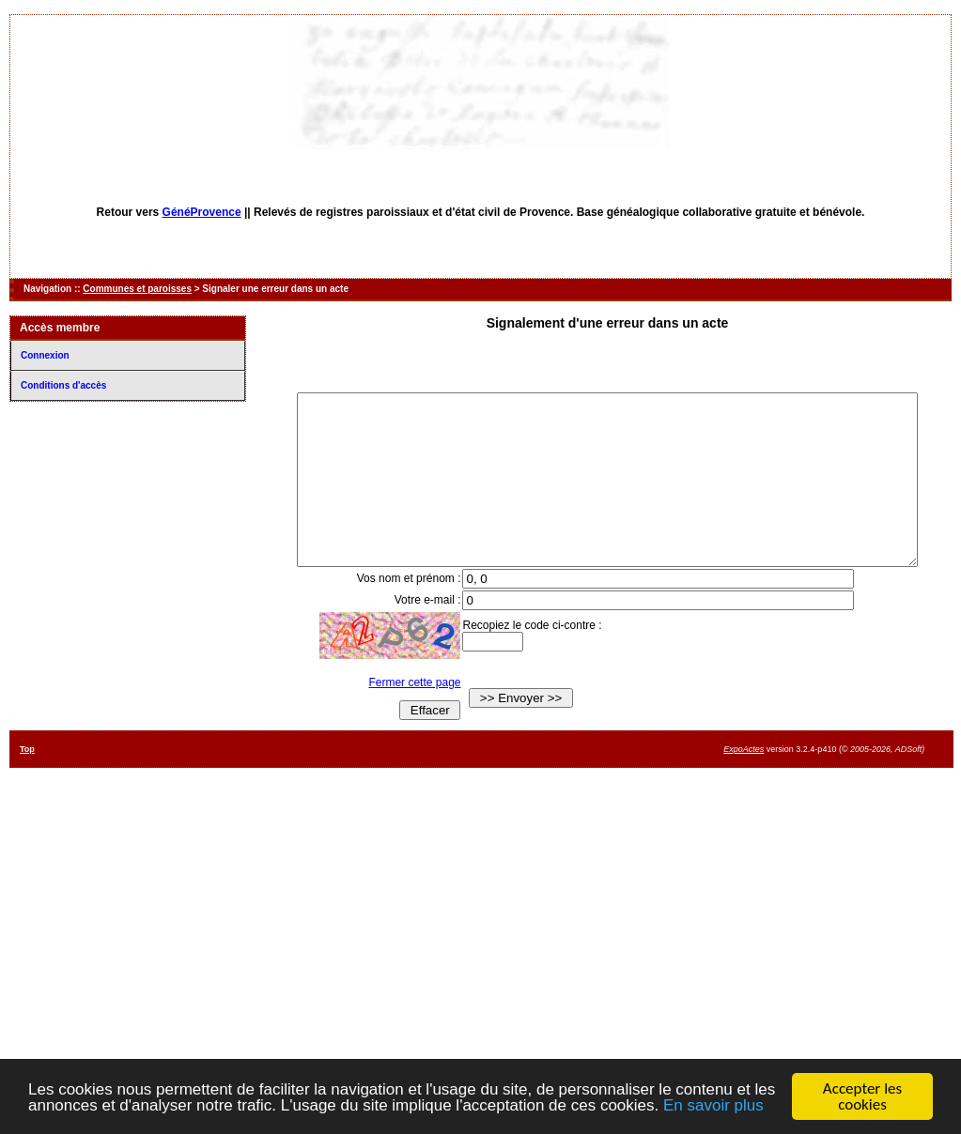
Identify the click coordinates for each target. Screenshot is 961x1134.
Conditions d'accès (63, 385)
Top (27, 783)
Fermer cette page (402, 716)
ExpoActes (743, 783)
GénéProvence (202, 212)
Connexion (45, 355)
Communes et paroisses (137, 289)
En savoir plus (713, 1105)
